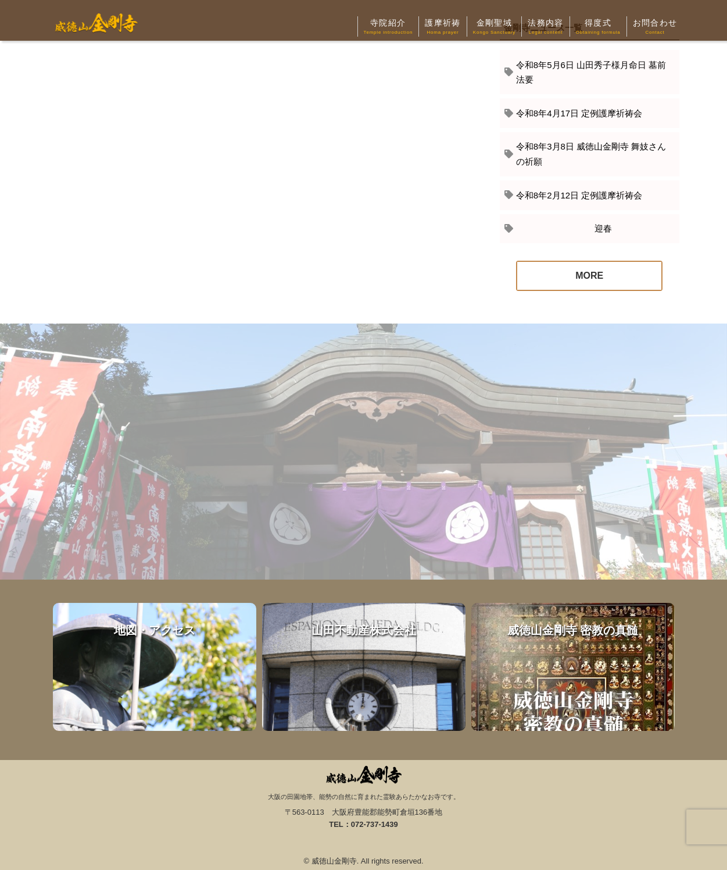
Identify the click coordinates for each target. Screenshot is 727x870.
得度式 (598, 27)
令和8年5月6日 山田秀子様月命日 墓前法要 (591, 72)
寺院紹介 (388, 27)
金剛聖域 (494, 27)
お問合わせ (655, 27)
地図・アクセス (154, 667)
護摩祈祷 (443, 27)
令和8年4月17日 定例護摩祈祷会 (579, 113)
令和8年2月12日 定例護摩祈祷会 (579, 195)
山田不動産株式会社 (363, 667)
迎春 (564, 228)
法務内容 (546, 27)
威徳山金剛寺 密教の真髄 (573, 667)
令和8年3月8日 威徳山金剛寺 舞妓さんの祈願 (591, 153)
